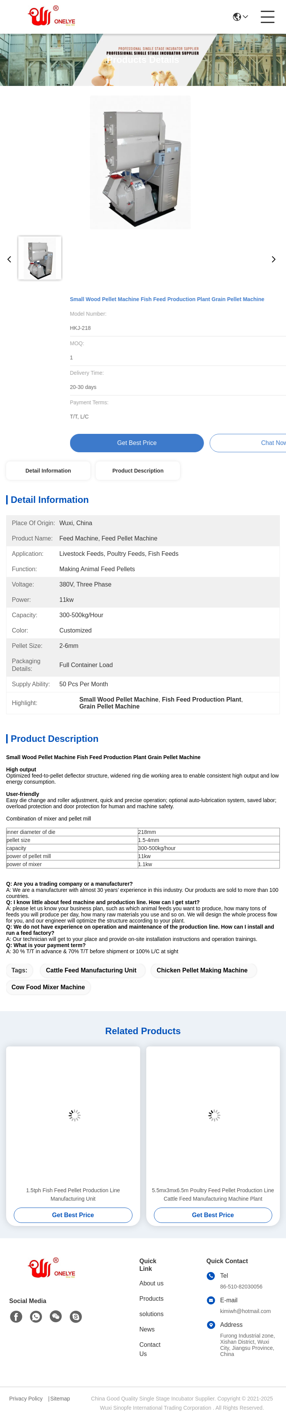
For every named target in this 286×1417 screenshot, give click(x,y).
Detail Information (48, 471)
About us (151, 1283)
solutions (151, 1314)
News (147, 1329)
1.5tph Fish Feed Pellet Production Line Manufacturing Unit (73, 1194)
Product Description (137, 471)
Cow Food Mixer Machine (48, 987)
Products (151, 1298)
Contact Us (149, 1349)
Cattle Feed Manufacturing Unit (91, 970)
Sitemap (60, 1399)
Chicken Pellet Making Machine (202, 970)
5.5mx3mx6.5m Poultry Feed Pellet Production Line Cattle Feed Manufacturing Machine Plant (213, 1194)
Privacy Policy (25, 1399)
